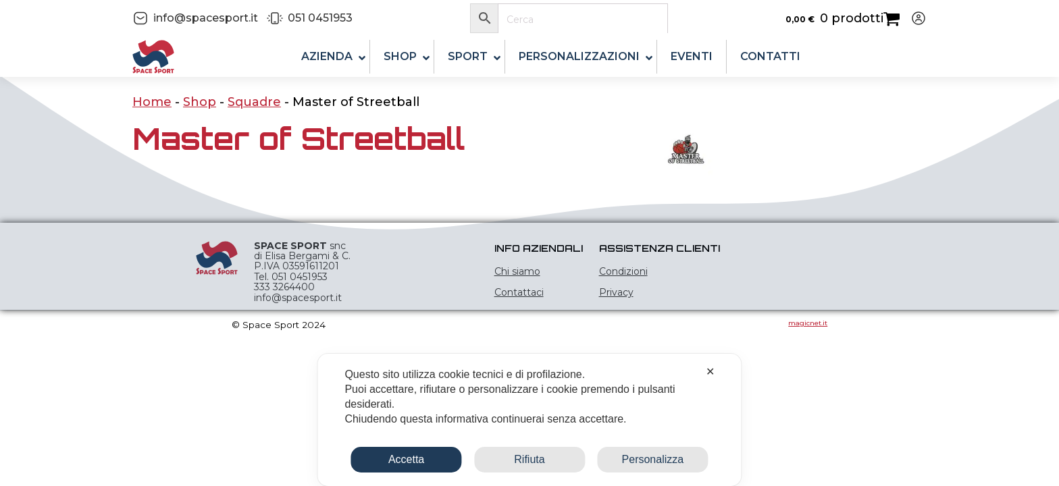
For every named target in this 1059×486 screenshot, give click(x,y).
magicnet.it (807, 323)
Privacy (616, 292)
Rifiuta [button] (529, 459)
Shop (199, 101)
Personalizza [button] (653, 459)
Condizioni (623, 271)
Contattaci (519, 292)
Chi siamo (517, 271)
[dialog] (529, 420)
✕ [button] (710, 371)
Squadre (254, 101)
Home (152, 101)
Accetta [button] (406, 459)
